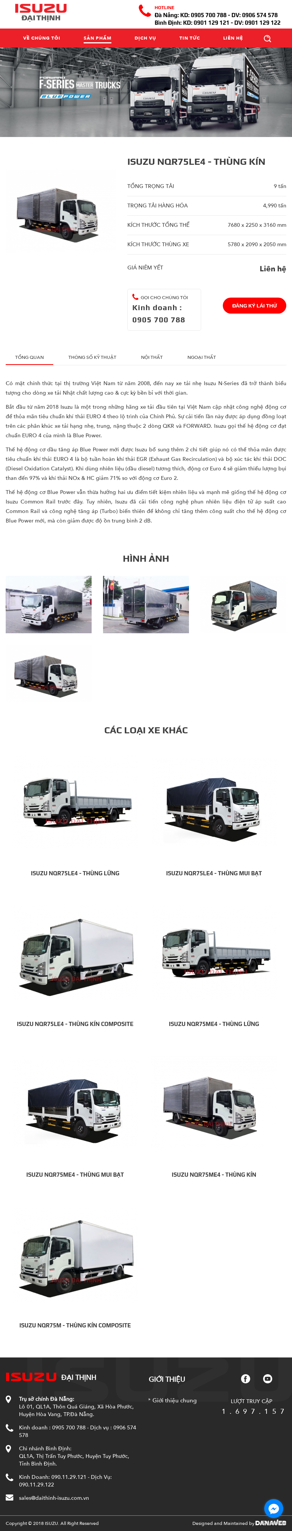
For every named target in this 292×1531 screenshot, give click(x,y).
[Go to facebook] (273, 1508)
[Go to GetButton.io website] (274, 1523)
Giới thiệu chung (174, 1400)
